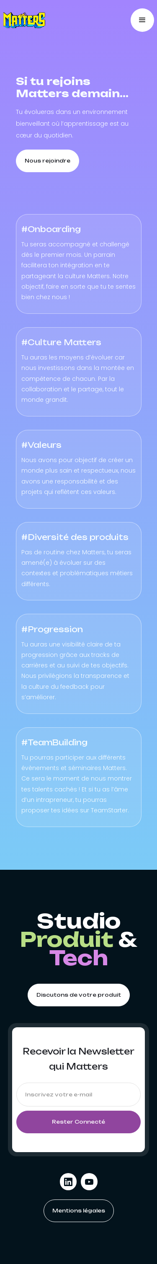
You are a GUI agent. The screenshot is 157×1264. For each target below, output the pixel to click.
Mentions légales (78, 1210)
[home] (24, 20)
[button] (142, 20)
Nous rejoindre (47, 161)
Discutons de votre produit (78, 995)
